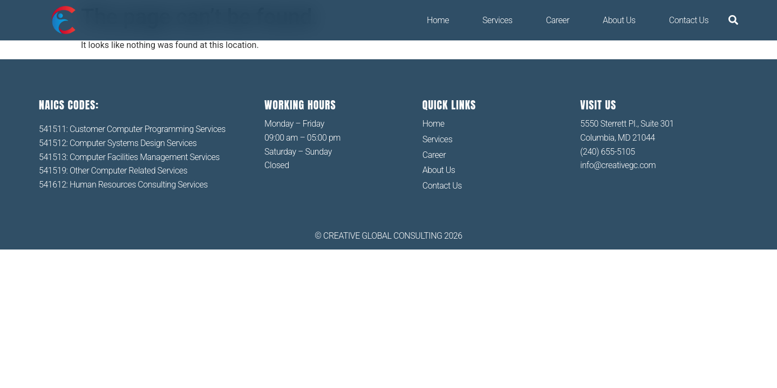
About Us (619, 20)
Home (438, 20)
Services (497, 20)
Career (557, 20)
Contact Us (688, 20)
